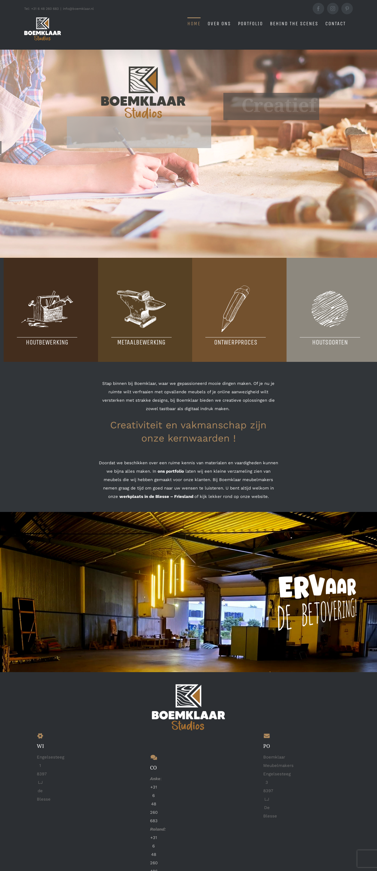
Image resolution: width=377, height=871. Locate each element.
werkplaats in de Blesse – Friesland (156, 496)
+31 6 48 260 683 (154, 803)
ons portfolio (171, 471)
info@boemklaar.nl (78, 9)
